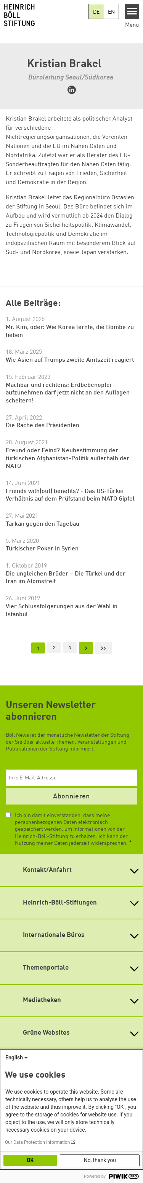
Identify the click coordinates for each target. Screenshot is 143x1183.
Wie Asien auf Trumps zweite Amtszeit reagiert (70, 360)
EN (111, 12)
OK (30, 1160)
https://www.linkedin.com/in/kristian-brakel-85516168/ (71, 90)
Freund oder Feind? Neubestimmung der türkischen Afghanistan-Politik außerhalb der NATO (67, 458)
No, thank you (100, 1160)
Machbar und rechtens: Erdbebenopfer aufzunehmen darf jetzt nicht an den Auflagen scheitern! (68, 393)
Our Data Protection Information (37, 1142)
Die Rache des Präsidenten (42, 426)
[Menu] (132, 11)
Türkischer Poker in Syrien (42, 549)
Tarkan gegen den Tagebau (42, 524)
